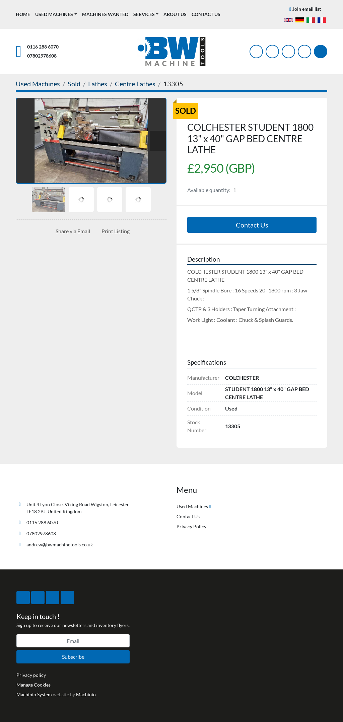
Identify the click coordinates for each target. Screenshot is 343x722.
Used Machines (54, 14)
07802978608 (42, 56)
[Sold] (74, 84)
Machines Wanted (105, 14)
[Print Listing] (114, 231)
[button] (56, 14)
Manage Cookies (33, 685)
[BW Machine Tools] (38, 488)
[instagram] (288, 51)
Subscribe (73, 656)
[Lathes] (97, 84)
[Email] (73, 640)
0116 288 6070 (43, 47)
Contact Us (206, 14)
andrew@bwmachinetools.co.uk (59, 544)
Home (23, 14)
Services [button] (144, 14)
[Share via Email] (71, 231)
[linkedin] (304, 51)
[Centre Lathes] (135, 84)
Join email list (306, 9)
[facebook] (256, 51)
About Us (175, 14)
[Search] (320, 51)
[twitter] (272, 51)
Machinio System (34, 694)
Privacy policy (31, 675)
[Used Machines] (38, 84)
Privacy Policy (191, 526)
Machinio (86, 694)
